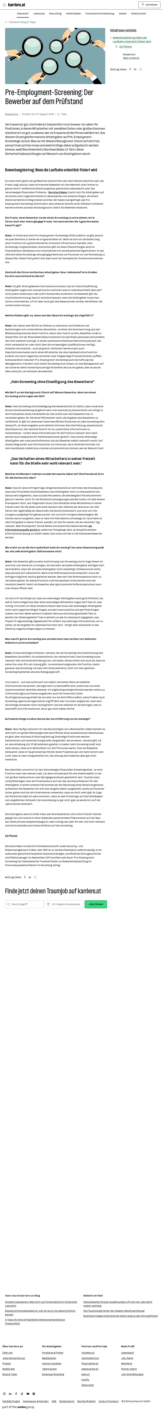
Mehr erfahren (131, 57)
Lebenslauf (127, 1352)
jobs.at (86, 1374)
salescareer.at (90, 1368)
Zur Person (125, 46)
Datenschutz (66, 1401)
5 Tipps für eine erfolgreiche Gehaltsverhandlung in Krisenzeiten (35, 1321)
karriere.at (136, 1401)
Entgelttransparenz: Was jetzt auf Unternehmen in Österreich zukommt (41, 1303)
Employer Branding (53, 1374)
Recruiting (55, 13)
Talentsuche (49, 1368)
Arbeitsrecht (138, 13)
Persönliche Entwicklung (99, 13)
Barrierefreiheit (86, 1401)
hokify (85, 1379)
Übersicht (23, 13)
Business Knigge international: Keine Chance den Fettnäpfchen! (120, 1315)
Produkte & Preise (52, 1352)
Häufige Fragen (11, 1401)
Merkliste (126, 1363)
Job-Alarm (127, 1358)
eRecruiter (88, 1385)
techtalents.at (90, 1358)
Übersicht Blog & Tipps (20, 22)
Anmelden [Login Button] (149, 5)
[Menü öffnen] (4, 4)
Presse (6, 1363)
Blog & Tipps (9, 1374)
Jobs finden (96, 904)
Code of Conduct (109, 1401)
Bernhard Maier (57, 192)
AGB (54, 1401)
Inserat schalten (51, 1363)
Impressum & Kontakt (36, 1401)
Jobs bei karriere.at (13, 1358)
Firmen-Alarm (129, 1368)
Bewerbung (11, 114)
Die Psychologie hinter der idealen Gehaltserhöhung (114, 1310)
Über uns (7, 1352)
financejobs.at (90, 1363)
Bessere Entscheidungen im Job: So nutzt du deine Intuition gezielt (40, 1312)
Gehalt (123, 13)
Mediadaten (49, 1358)
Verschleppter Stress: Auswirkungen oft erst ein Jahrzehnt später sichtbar (117, 1303)
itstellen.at (88, 1352)
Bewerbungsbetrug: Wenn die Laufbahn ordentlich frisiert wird (132, 39)
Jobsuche (39, 13)
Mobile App (8, 1368)
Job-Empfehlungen (132, 1374)
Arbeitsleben (73, 13)
